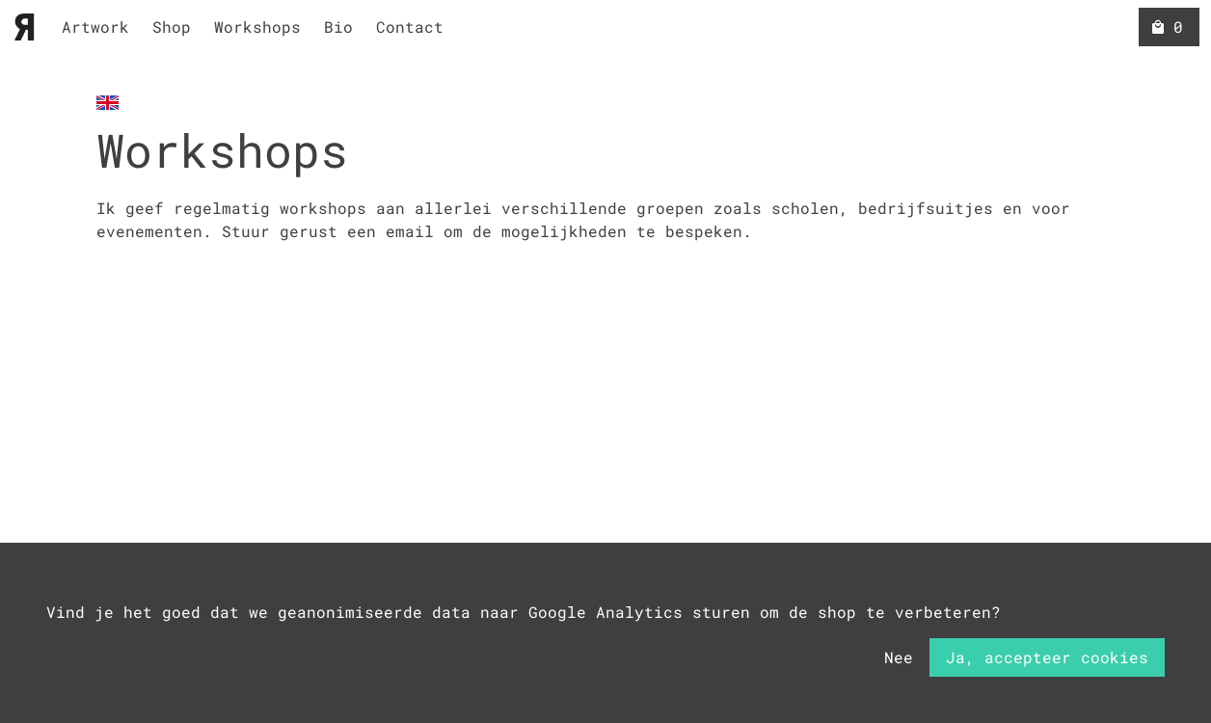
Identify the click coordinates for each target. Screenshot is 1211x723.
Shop (171, 26)
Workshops (257, 26)
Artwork (95, 26)
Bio (338, 26)
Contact (410, 26)
